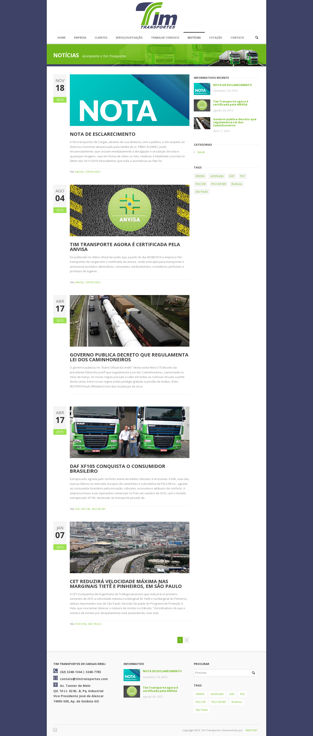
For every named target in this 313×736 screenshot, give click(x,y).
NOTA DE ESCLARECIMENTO (102, 134)
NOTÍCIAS (194, 37)
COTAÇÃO (215, 37)
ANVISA (79, 171)
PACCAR (85, 508)
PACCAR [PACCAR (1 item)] (201, 184)
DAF (77, 508)
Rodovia (80, 623)
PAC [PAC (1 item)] (242, 176)
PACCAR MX (99, 508)
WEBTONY (251, 730)
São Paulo (95, 623)
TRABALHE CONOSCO (165, 37)
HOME (62, 37)
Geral (201, 152)
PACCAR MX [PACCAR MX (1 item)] (218, 184)
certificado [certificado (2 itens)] (217, 176)
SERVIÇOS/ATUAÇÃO (129, 37)
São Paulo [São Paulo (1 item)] (202, 191)
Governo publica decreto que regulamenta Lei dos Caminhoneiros (129, 357)
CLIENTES (101, 37)
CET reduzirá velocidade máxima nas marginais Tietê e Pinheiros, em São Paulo (126, 583)
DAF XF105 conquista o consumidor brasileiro (117, 468)
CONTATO (237, 37)
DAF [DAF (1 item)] (231, 176)
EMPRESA (80, 37)
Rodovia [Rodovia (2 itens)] (237, 184)
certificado (93, 171)
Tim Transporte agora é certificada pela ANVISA (125, 246)
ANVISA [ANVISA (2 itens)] (200, 176)
